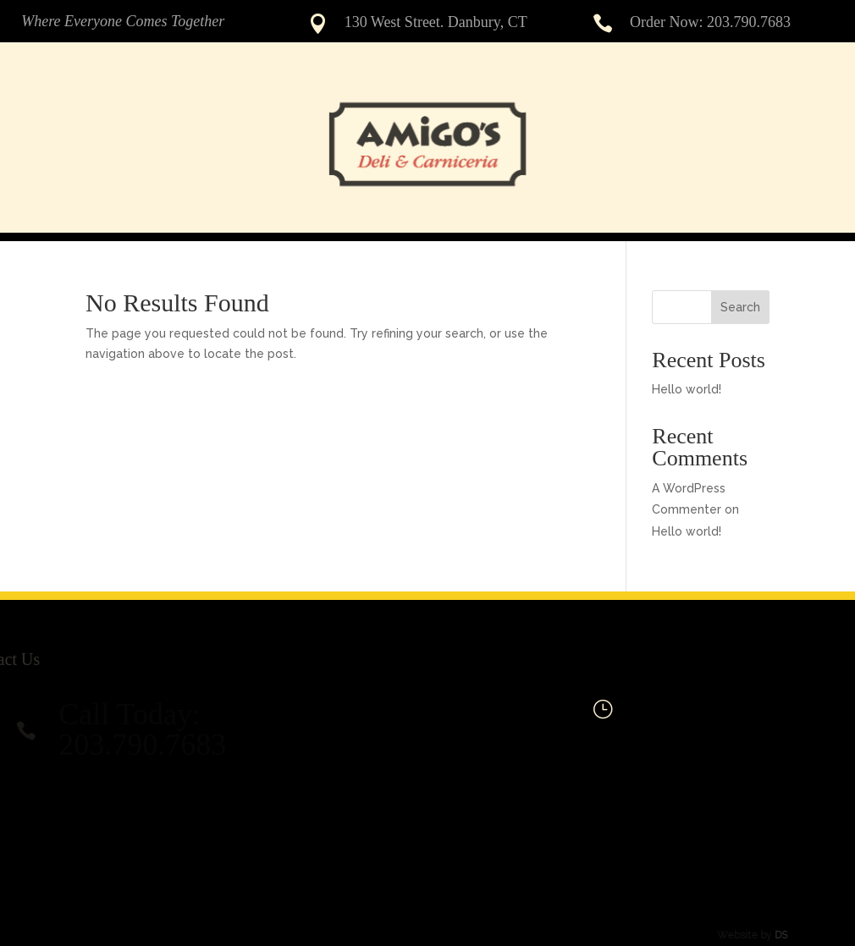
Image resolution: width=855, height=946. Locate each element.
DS (772, 935)
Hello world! (686, 389)
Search (740, 307)
